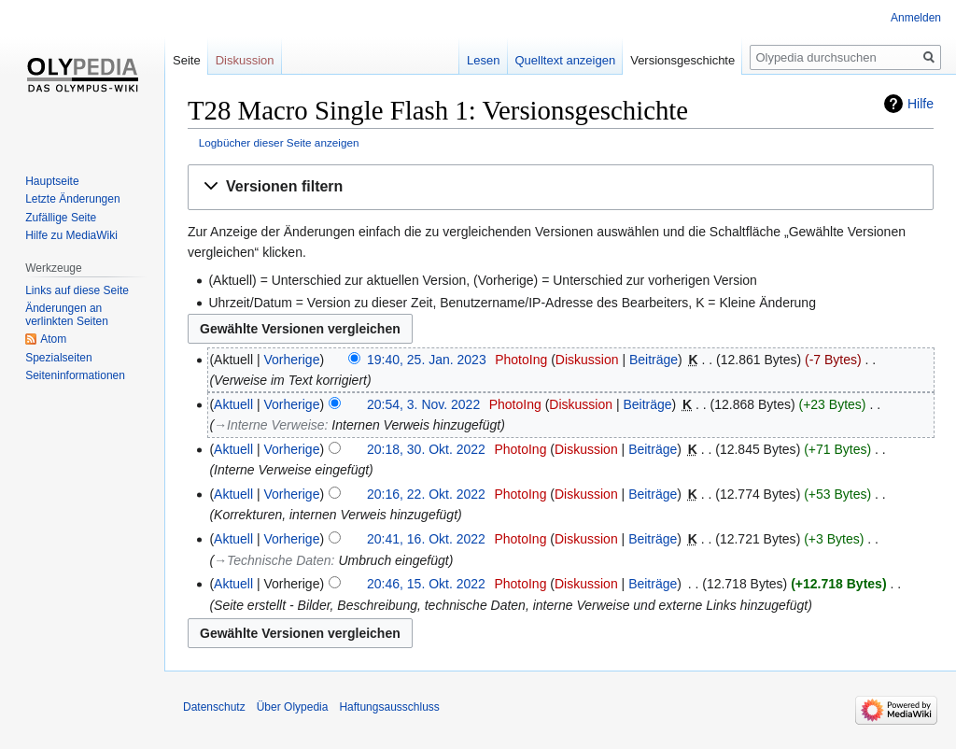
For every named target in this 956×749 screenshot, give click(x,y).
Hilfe (920, 103)
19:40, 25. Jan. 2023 (426, 359)
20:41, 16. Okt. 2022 (426, 538)
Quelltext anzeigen (565, 60)
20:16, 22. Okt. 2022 (426, 494)
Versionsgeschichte (682, 60)
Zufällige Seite (60, 217)
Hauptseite (51, 181)
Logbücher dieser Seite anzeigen (279, 142)
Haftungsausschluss (389, 707)
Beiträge (653, 359)
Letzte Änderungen (72, 198)
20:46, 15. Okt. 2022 (426, 583)
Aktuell (233, 404)
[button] (561, 187)
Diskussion (587, 359)
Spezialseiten (58, 357)
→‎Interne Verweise (269, 424)
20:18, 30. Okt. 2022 (426, 449)
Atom (53, 339)
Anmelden (916, 17)
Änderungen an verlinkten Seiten (66, 315)
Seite (187, 60)
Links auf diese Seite (77, 290)
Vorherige (292, 359)
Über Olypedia (293, 707)
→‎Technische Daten (272, 560)
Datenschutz (214, 707)
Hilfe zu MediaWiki (71, 235)
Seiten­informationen (75, 375)
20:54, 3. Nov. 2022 (423, 404)
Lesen (483, 60)
